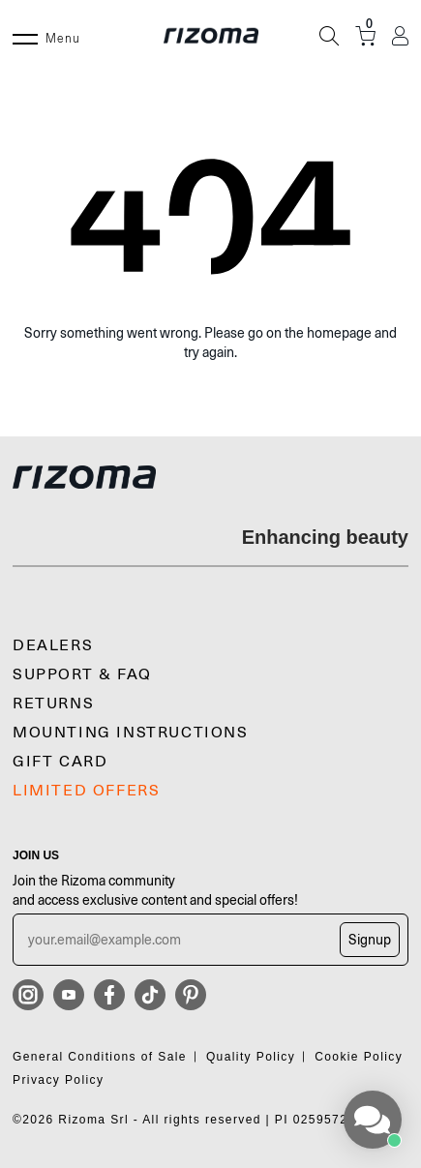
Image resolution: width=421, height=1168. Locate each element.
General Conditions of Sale (100, 1056)
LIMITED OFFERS (86, 790)
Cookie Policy (359, 1056)
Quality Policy (250, 1056)
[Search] (329, 35)
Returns (53, 703)
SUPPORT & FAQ (82, 674)
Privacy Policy (58, 1080)
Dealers (53, 645)
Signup (369, 939)
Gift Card (60, 761)
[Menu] (25, 35)
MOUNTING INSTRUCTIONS (131, 732)
